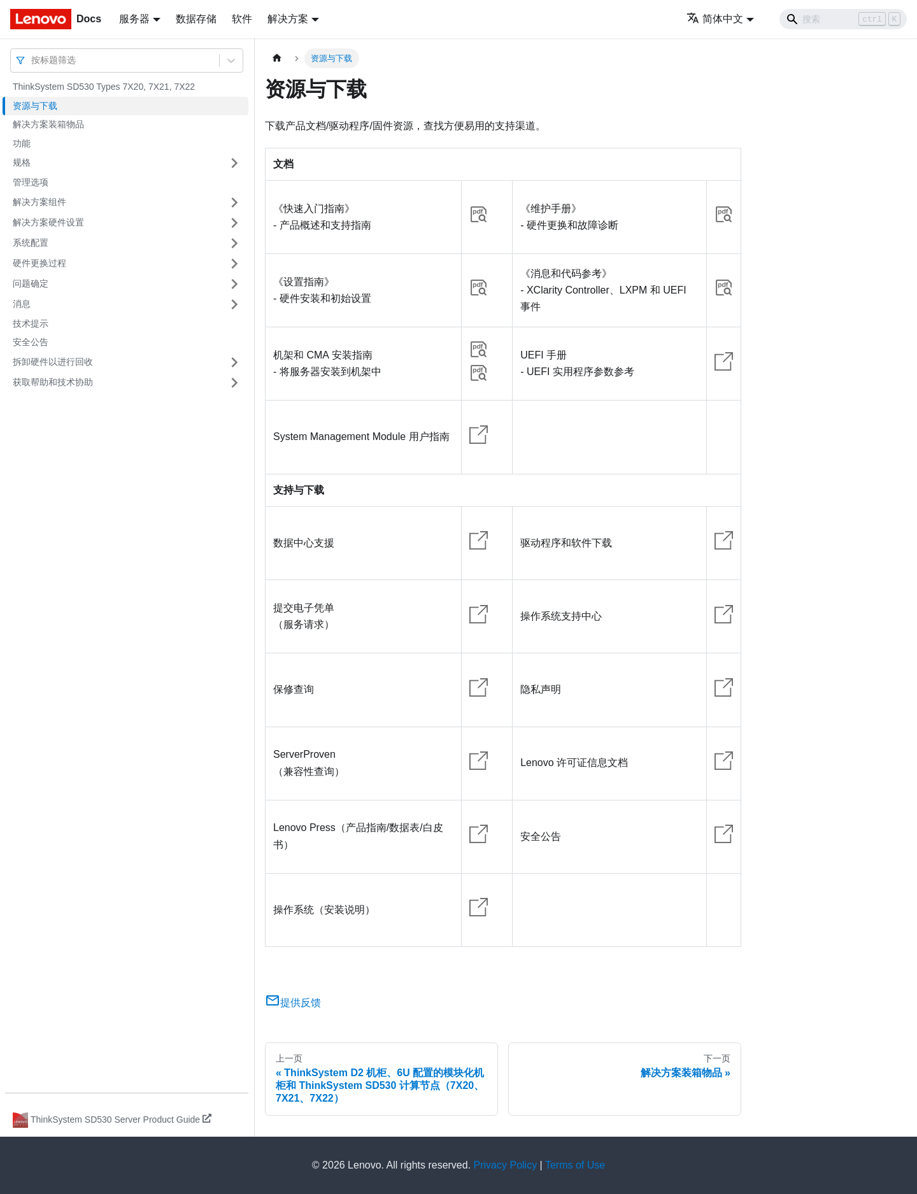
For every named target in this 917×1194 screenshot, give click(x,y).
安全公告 (30, 342)
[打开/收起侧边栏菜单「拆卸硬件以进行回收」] (234, 362)
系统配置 (30, 243)
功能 (22, 143)
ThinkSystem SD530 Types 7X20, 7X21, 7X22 (104, 87)
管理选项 (30, 182)
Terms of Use (575, 1165)
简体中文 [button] (714, 18)
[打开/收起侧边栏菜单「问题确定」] (234, 284)
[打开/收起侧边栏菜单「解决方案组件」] (234, 202)
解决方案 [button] (287, 18)
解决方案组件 (39, 202)
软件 (242, 18)
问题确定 (30, 283)
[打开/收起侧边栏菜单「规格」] (234, 163)
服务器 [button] (134, 18)
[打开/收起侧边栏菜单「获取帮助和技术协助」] (234, 383)
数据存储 (196, 18)
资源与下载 (35, 106)
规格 (22, 162)
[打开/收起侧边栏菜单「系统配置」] (234, 243)
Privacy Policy (505, 1165)
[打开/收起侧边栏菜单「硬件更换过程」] (234, 263)
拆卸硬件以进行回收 (53, 362)
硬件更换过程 (39, 263)
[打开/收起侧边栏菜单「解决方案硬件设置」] (234, 223)
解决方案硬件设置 (48, 222)
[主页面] (277, 58)
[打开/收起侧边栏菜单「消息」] (234, 304)
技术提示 (30, 323)
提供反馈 (293, 1002)
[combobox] (32, 60)
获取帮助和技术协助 (53, 382)
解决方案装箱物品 (48, 124)
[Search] (843, 19)
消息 (22, 304)
